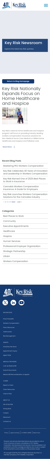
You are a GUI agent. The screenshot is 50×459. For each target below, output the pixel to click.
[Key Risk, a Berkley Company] (14, 5)
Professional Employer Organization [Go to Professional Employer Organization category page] (21, 246)
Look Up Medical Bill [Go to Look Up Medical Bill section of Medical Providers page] (9, 366)
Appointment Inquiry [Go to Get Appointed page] (10, 351)
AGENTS (5, 342)
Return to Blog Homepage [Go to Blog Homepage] (18, 81)
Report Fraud (36, 433)
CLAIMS (5, 381)
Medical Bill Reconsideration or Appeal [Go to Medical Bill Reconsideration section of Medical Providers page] (16, 374)
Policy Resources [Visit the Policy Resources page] (9, 327)
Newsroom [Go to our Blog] (6, 417)
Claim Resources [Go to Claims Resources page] (9, 389)
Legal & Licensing (14, 433)
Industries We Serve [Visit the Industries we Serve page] (9, 347)
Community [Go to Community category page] (9, 221)
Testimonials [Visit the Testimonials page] (7, 332)
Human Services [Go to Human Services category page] (11, 241)
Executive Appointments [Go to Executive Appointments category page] (16, 226)
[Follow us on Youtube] (21, 302)
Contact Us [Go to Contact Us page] (7, 421)
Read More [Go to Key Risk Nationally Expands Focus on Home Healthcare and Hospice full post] (7, 147)
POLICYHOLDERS (8, 319)
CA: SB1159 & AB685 (26, 433)
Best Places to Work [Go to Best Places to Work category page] (13, 216)
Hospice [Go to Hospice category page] (7, 236)
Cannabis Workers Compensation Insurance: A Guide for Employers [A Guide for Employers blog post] (21, 188)
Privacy (6, 433)
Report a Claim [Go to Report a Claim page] (8, 385)
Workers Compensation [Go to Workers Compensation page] (11, 323)
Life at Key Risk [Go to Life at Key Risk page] (8, 404)
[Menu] (46, 5)
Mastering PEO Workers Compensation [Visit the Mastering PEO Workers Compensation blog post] (23, 165)
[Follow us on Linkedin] (13, 302)
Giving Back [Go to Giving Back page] (7, 409)
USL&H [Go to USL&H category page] (6, 256)
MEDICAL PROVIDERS (9, 362)
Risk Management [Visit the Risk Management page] (9, 336)
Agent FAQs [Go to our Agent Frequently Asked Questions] (7, 355)
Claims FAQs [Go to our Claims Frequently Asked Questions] (7, 394)
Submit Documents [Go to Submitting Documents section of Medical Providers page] (9, 370)
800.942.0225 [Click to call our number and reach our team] (7, 312)
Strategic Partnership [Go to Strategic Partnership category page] (14, 251)
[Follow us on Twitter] (5, 302)
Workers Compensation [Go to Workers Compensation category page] (15, 261)
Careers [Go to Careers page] (6, 413)
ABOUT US (6, 400)
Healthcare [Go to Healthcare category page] (9, 231)
